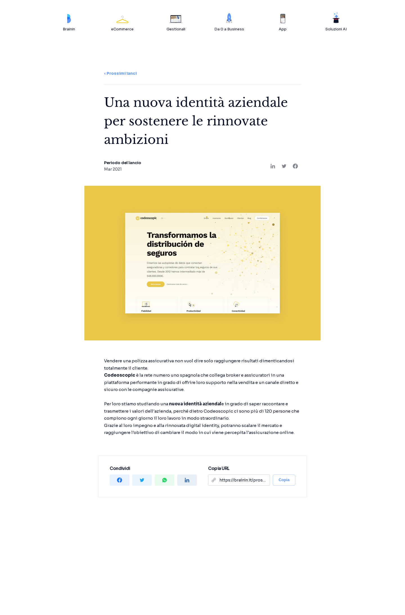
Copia (284, 480)
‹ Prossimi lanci (120, 73)
